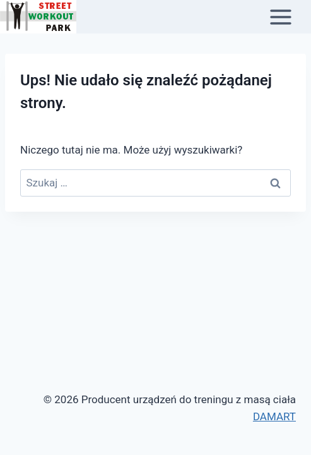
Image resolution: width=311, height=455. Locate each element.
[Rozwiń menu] (287, 17)
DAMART (274, 416)
